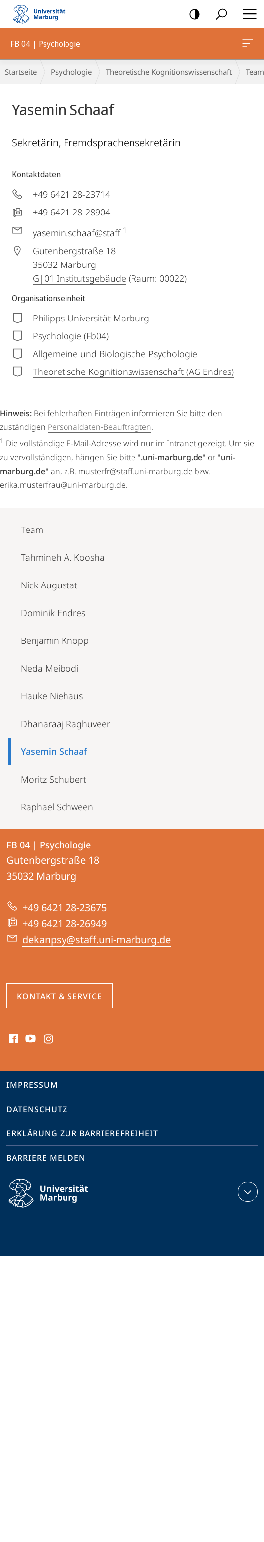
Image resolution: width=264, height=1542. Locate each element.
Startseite (21, 72)
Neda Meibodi (49, 668)
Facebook (12, 1039)
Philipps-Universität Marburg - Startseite (42, 13)
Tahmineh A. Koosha (63, 557)
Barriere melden (45, 1157)
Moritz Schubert (53, 779)
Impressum (32, 1084)
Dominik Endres (53, 613)
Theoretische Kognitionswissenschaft (169, 72)
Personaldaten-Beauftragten (99, 427)
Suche (218, 14)
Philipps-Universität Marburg (57, 1201)
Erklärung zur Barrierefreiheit (82, 1133)
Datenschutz (36, 1109)
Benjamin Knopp (55, 640)
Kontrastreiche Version (191, 14)
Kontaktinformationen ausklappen (246, 1191)
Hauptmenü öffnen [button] (247, 14)
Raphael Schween (57, 807)
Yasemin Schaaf (54, 751)
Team (32, 529)
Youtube (29, 1039)
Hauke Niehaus (52, 696)
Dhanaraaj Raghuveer (65, 724)
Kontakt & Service (59, 996)
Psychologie (71, 72)
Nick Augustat (49, 585)
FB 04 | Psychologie (247, 45)
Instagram (49, 1039)
